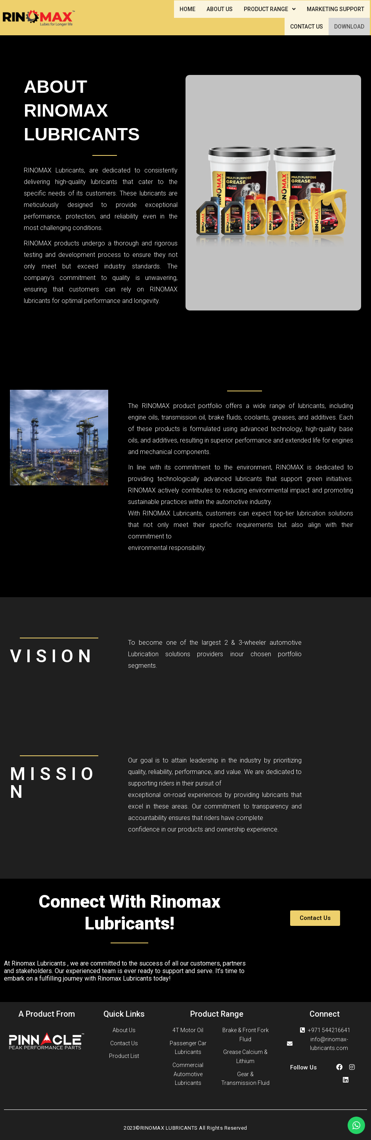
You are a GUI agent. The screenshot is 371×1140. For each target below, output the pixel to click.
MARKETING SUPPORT (335, 9)
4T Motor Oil (187, 1030)
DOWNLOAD (349, 26)
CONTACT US (306, 26)
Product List (124, 1056)
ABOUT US (220, 9)
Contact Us (124, 1043)
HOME (187, 9)
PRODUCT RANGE (270, 9)
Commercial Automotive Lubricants (187, 1074)
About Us (124, 1030)
